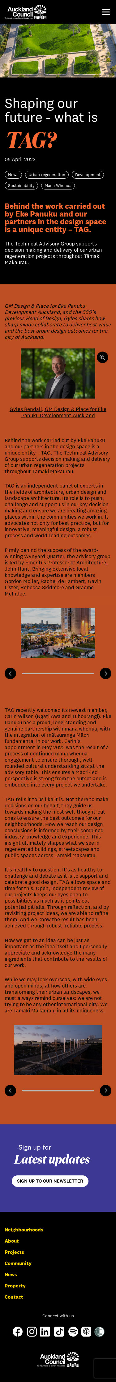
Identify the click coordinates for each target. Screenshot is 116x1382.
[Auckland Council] (58, 1359)
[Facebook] (17, 1336)
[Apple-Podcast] (86, 1335)
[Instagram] (32, 1335)
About (12, 1241)
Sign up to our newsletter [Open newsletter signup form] (50, 1181)
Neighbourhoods (24, 1229)
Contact (14, 1297)
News (11, 1274)
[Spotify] (73, 1335)
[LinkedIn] (45, 1335)
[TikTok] (59, 1336)
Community (18, 1263)
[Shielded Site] (99, 1335)
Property (15, 1285)
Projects (14, 1252)
